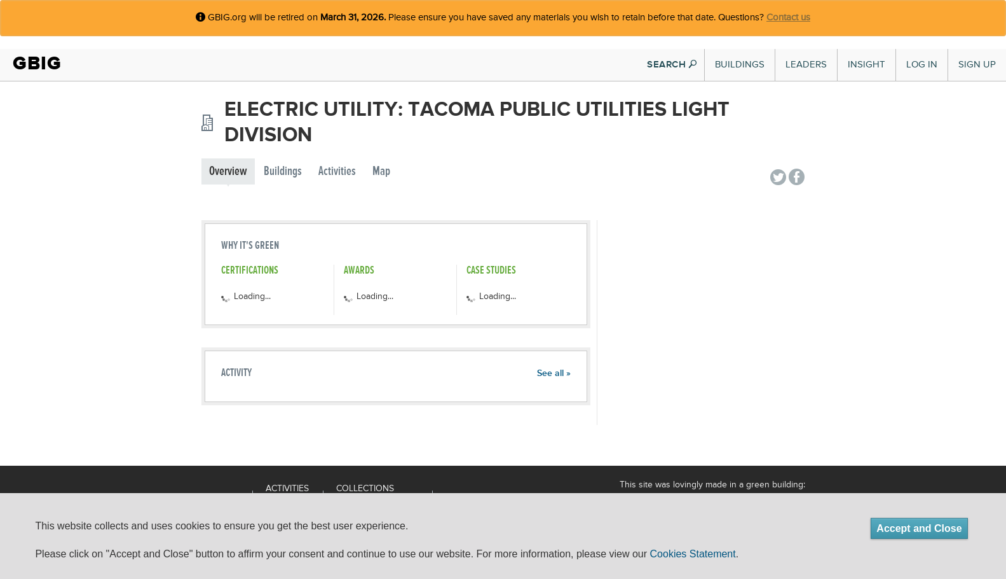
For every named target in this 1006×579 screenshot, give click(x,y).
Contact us (788, 17)
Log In (921, 64)
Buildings (740, 64)
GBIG (37, 63)
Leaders (806, 64)
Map (381, 171)
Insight (866, 64)
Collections (365, 488)
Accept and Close (919, 528)
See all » (554, 373)
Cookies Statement (693, 553)
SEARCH (672, 64)
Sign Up (977, 64)
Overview (228, 171)
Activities (337, 171)
